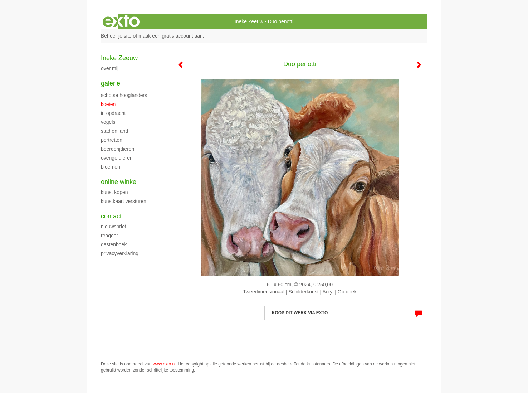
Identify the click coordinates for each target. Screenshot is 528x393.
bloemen (110, 167)
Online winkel (119, 181)
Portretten (111, 140)
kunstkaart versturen (123, 201)
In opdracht (113, 113)
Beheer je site (116, 36)
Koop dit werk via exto (300, 312)
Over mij (109, 68)
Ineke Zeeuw (249, 21)
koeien (108, 104)
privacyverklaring (119, 253)
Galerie (110, 83)
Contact (111, 216)
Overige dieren (117, 158)
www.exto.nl (164, 364)
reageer (109, 235)
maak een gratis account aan (170, 36)
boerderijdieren (117, 149)
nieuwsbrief (113, 226)
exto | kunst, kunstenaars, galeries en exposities (121, 21)
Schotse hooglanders (124, 95)
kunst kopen (114, 192)
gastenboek (114, 244)
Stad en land (114, 131)
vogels (108, 122)
